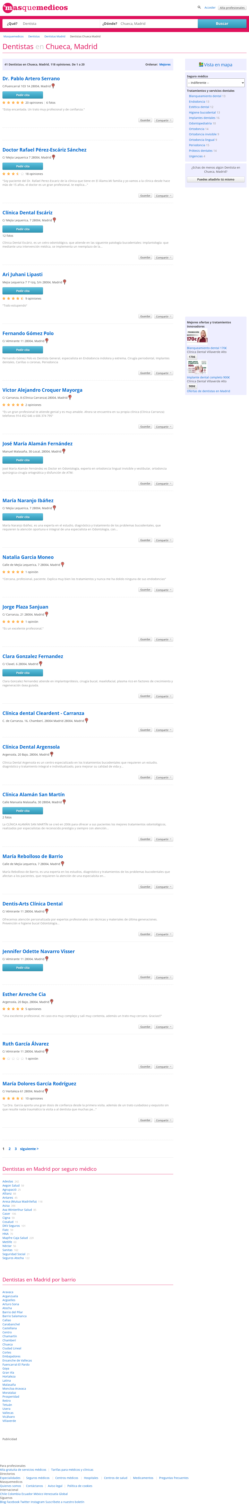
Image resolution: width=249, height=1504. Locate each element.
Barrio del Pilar (12, 1312)
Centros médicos (66, 1478)
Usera (6, 1409)
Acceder (210, 7)
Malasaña (9, 1385)
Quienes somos (10, 1486)
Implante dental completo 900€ (208, 377)
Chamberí (9, 1340)
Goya (5, 1368)
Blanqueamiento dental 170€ (207, 348)
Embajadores (11, 1356)
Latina (6, 1380)
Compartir (163, 120)
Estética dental (199, 107)
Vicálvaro (8, 1417)
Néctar (7, 1246)
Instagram (38, 1502)
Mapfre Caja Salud (15, 1238)
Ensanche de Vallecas (17, 1360)
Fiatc (5, 1230)
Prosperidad (10, 1396)
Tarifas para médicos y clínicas (72, 1470)
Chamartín (9, 1336)
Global (63, 1494)
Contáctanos (34, 1486)
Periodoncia (197, 145)
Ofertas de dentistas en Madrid (208, 391)
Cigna (6, 1218)
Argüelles (8, 1300)
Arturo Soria (10, 1304)
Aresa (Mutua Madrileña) (19, 1201)
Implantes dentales (202, 118)
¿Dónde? (109, 23)
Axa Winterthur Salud (17, 1210)
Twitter (25, 1502)
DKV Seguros (11, 1226)
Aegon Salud (11, 1185)
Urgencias (196, 156)
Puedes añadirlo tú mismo (215, 179)
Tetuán (7, 1405)
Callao (6, 1320)
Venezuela (51, 1494)
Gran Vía (8, 1372)
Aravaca (7, 1292)
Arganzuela (10, 1296)
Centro (7, 1332)
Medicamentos (143, 1478)
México (38, 1494)
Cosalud (8, 1222)
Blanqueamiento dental (205, 96)
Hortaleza (9, 1376)
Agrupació (9, 1189)
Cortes (6, 1352)
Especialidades (10, 1478)
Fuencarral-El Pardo (15, 1364)
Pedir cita (22, 95)
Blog (3, 1502)
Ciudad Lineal (11, 1348)
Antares (7, 1198)
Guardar (145, 120)
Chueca (7, 1344)
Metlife (7, 1242)
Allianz (7, 1193)
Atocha (7, 1308)
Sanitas (7, 1250)
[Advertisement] (216, 251)
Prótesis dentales (201, 151)
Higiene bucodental (202, 112)
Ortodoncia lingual (202, 140)
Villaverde (9, 1421)
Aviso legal (55, 1486)
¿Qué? (12, 23)
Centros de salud (115, 1478)
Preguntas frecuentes (174, 1478)
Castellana (9, 1328)
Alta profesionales (232, 8)
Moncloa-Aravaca (14, 1388)
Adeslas (7, 1181)
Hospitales (91, 1478)
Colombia (14, 1494)
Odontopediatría (200, 123)
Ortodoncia (196, 129)
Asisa (6, 1206)
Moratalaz (9, 1393)
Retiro (6, 1401)
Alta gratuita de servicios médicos (23, 1470)
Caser (6, 1214)
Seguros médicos (38, 1478)
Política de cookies (79, 1486)
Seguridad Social (13, 1254)
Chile (3, 1494)
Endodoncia (197, 101)
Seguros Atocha (13, 1258)
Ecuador (27, 1494)
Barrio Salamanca (14, 1316)
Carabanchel (11, 1324)
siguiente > (29, 1148)
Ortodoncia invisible (203, 134)
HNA (5, 1234)
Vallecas (8, 1413)
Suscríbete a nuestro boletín (64, 1502)
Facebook (13, 1502)
